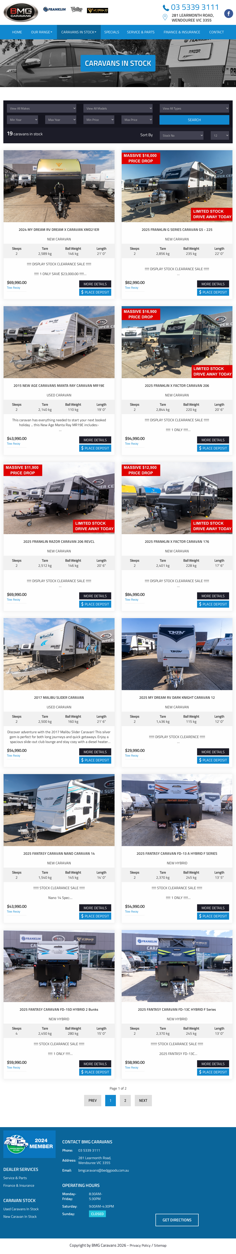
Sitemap (160, 1247)
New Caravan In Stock (20, 1218)
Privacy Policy (140, 1247)
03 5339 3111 (191, 7)
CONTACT (216, 32)
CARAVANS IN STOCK (78, 32)
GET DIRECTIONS (177, 1222)
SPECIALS (111, 32)
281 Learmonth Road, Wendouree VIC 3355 (94, 1162)
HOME (17, 32)
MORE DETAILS (95, 286)
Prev (93, 1102)
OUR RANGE (41, 32)
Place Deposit (97, 294)
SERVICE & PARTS (141, 32)
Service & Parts (15, 1179)
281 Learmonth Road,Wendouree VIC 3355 (193, 17)
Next (143, 1102)
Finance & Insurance (18, 1187)
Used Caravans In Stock (21, 1210)
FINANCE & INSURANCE (182, 32)
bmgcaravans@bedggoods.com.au (103, 1172)
